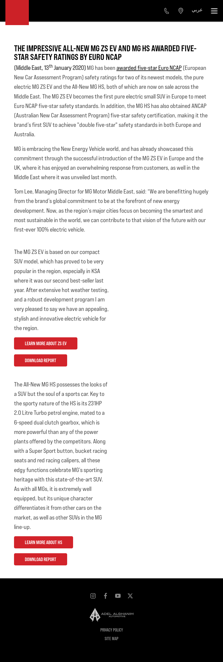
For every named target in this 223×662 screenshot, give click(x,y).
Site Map (111, 638)
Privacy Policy (111, 629)
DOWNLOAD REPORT (40, 360)
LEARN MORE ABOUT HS (43, 542)
